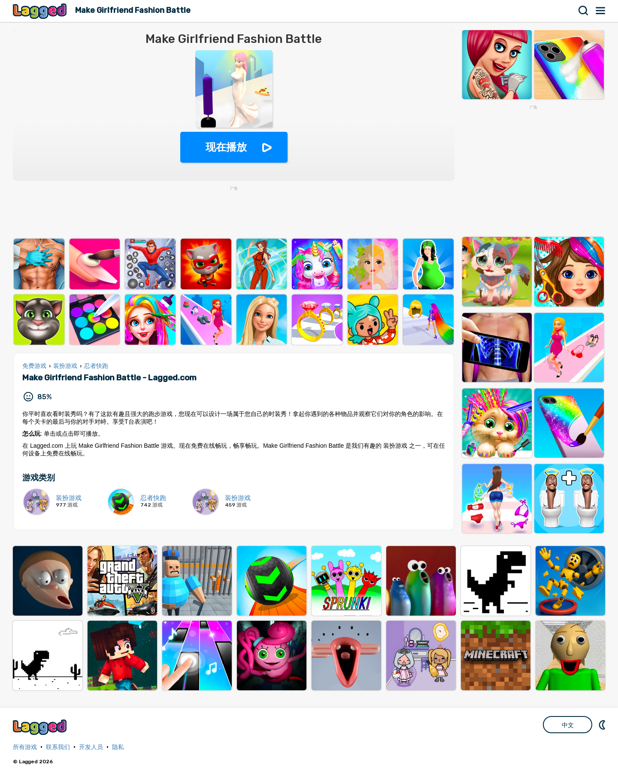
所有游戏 (25, 747)
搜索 (583, 10)
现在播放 (226, 147)
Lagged (41, 11)
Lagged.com (41, 727)
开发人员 (91, 747)
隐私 (118, 747)
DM (603, 724)
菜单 (600, 10)
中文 (568, 725)
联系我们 (58, 747)
